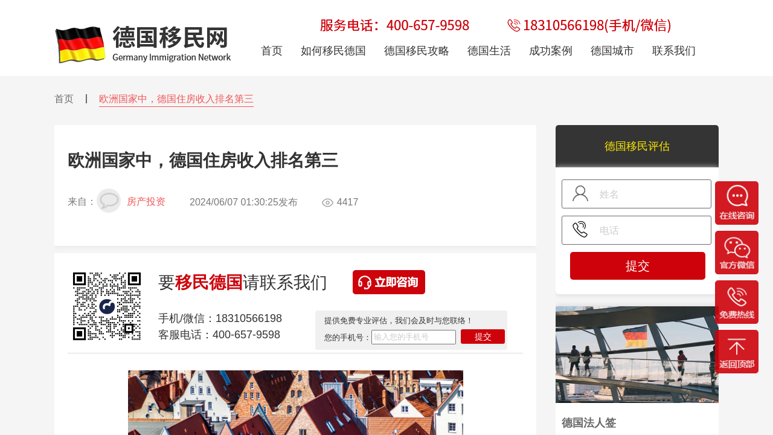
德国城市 (612, 51)
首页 (64, 99)
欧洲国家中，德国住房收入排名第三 (176, 99)
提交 (483, 336)
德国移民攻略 (416, 51)
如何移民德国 (333, 51)
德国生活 (489, 51)
